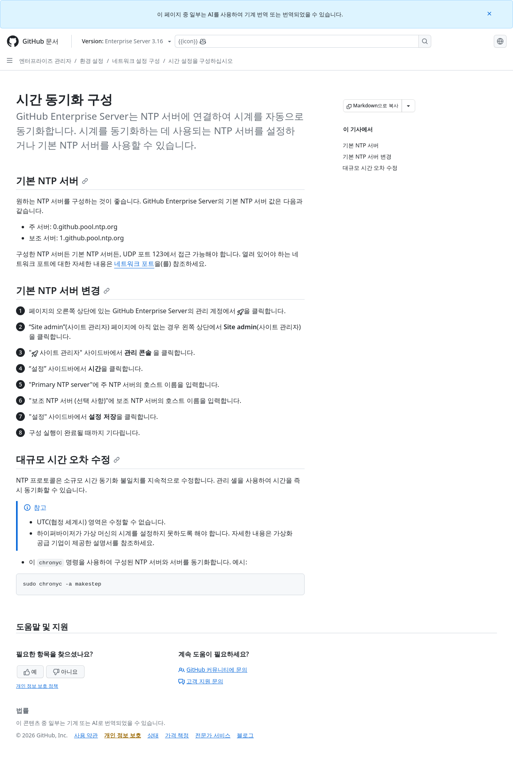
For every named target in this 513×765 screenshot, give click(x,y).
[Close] (490, 13)
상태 (153, 735)
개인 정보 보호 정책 (37, 685)
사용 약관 (86, 735)
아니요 (65, 671)
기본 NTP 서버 (52, 180)
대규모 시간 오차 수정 (68, 459)
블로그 (245, 735)
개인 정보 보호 (122, 735)
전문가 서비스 (212, 735)
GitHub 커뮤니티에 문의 (212, 669)
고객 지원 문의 (200, 681)
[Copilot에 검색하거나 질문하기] (303, 41)
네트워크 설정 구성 (136, 60)
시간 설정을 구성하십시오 (200, 60)
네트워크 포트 (134, 263)
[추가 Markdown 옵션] (408, 105)
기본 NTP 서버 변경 (63, 290)
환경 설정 (92, 60)
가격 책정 (177, 735)
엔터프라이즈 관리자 (45, 60)
